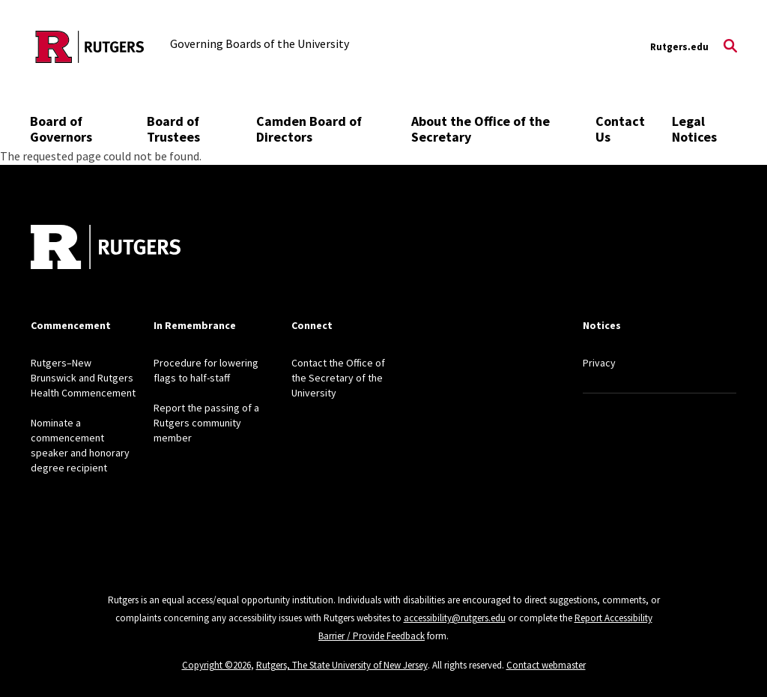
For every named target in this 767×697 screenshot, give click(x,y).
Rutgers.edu (679, 46)
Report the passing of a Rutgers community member (206, 422)
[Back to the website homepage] (90, 47)
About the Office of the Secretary (480, 128)
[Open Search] (730, 47)
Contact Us (620, 128)
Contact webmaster (546, 665)
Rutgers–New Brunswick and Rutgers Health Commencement (83, 377)
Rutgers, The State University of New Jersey (342, 665)
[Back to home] (106, 249)
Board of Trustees (173, 128)
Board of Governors (61, 128)
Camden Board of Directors (309, 128)
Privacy (599, 362)
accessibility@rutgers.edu (455, 618)
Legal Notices (694, 128)
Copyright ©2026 (216, 665)
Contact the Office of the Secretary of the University (338, 377)
